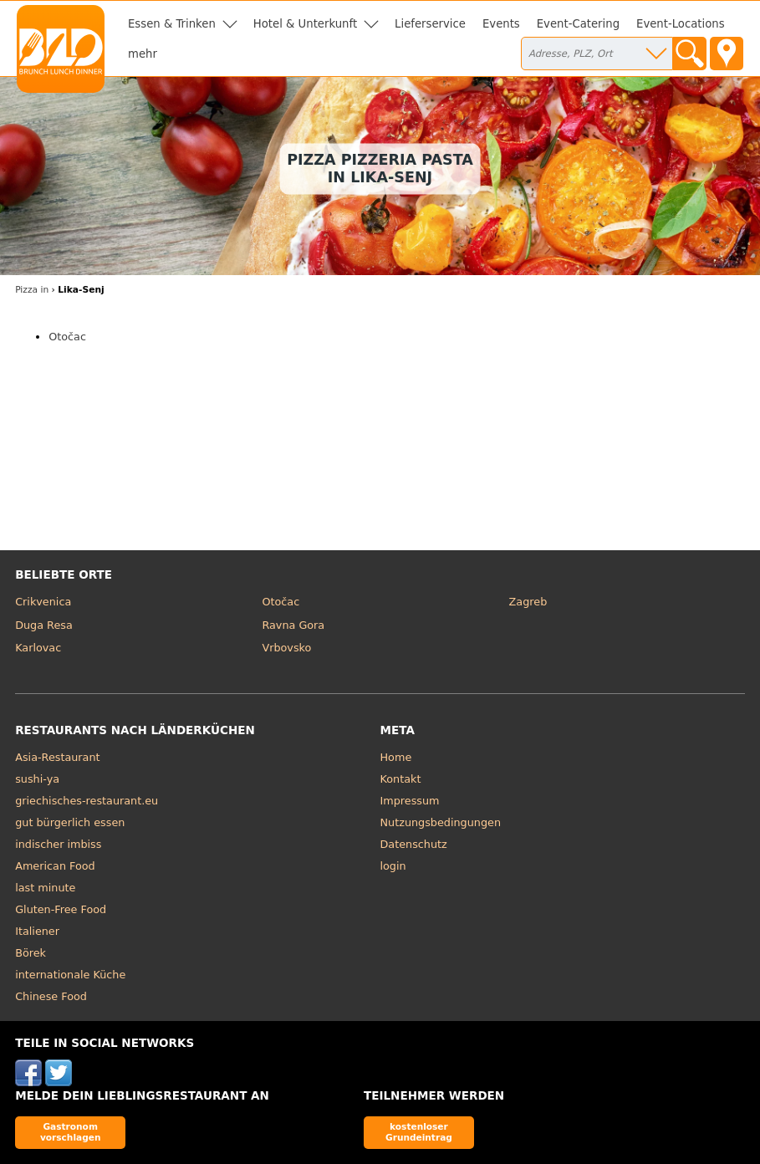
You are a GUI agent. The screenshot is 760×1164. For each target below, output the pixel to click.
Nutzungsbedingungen (441, 822)
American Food (55, 866)
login (393, 866)
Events (501, 24)
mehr (142, 54)
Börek (30, 953)
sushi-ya (37, 779)
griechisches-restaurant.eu (86, 800)
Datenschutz (413, 844)
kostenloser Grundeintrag (418, 1131)
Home (396, 757)
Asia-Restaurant (57, 757)
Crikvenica (43, 601)
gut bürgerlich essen (70, 822)
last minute (45, 887)
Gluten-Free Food (60, 909)
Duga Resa (44, 625)
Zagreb (528, 601)
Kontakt (400, 779)
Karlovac (38, 647)
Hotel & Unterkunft (305, 24)
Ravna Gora (293, 625)
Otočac (67, 336)
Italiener (37, 931)
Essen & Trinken (172, 24)
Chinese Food (51, 996)
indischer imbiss (58, 844)
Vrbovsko (286, 647)
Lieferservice (430, 24)
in (31, 289)
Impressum (410, 800)
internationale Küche (70, 974)
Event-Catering (578, 24)
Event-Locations (680, 24)
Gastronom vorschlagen (70, 1131)
